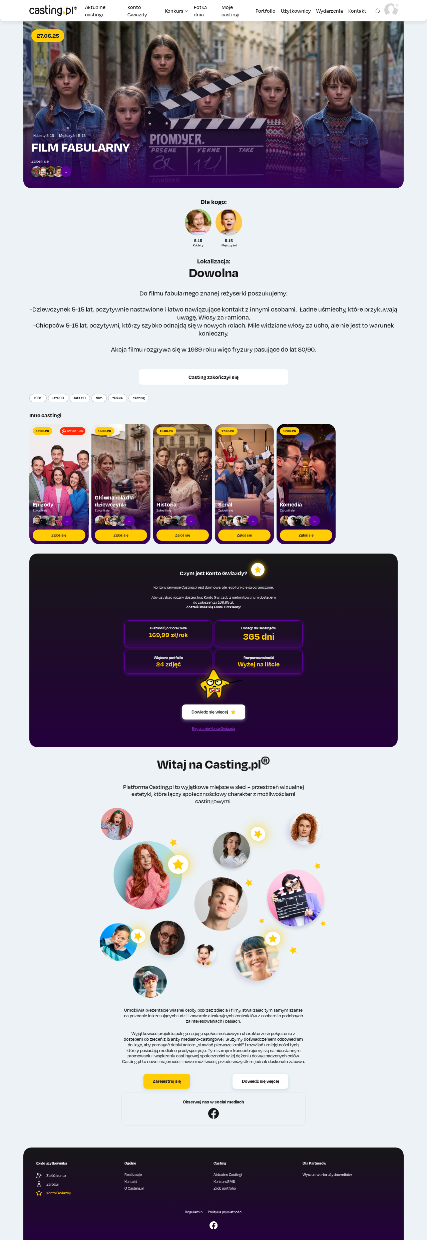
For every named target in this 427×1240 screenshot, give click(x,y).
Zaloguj (47, 1184)
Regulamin (193, 1212)
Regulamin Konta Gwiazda (213, 728)
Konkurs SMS (224, 1181)
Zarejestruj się (167, 1081)
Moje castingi (231, 10)
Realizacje (133, 1174)
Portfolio (266, 11)
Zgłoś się (58, 535)
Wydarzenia (329, 11)
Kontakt (357, 11)
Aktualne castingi (95, 10)
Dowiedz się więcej (213, 711)
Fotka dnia (200, 10)
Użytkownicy (296, 11)
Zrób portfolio (225, 1188)
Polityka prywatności (225, 1212)
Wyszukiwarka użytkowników (327, 1174)
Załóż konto (51, 1175)
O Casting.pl (134, 1188)
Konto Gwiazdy (137, 10)
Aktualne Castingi (228, 1174)
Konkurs (176, 11)
